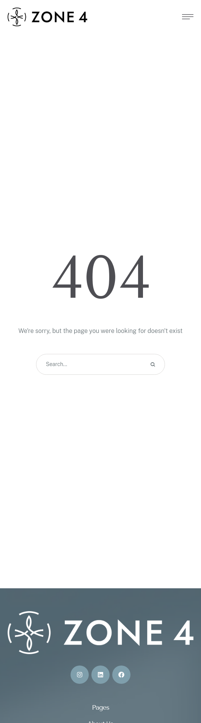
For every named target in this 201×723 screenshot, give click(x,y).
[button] (180, 690)
